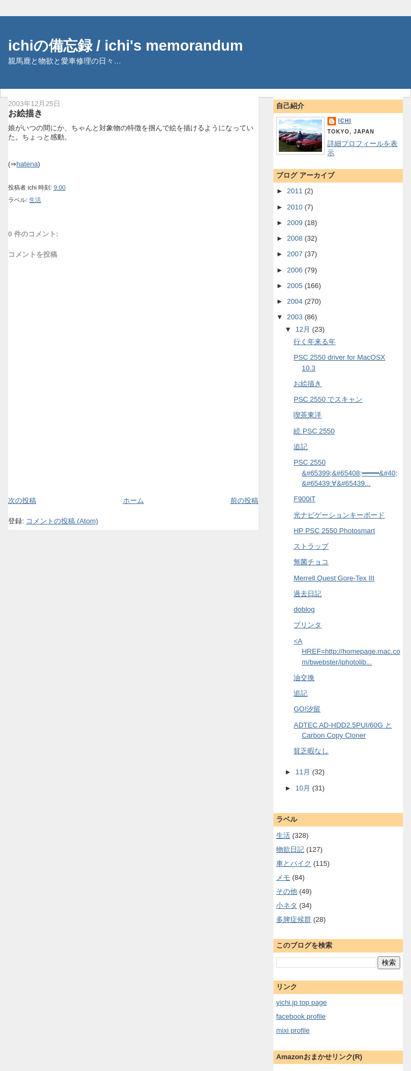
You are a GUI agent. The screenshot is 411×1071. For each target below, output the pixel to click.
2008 (296, 238)
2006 (296, 270)
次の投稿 (22, 500)
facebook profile (301, 1016)
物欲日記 (290, 849)
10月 (304, 788)
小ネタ (286, 905)
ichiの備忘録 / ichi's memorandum (125, 45)
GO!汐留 (306, 709)
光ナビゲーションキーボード (339, 515)
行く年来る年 (314, 342)
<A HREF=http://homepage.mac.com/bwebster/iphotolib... (346, 651)
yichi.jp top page (301, 1002)
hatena (27, 164)
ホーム (133, 500)
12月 (304, 329)
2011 (296, 191)
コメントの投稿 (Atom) (62, 521)
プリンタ (307, 625)
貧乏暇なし (310, 751)
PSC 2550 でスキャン (327, 399)
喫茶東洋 (307, 415)
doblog (303, 609)
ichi (344, 121)
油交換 (303, 678)
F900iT (304, 499)
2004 (296, 301)
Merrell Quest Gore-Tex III (333, 578)
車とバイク (293, 863)
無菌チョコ (310, 562)
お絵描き (25, 113)
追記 (300, 447)
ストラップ (310, 546)
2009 (296, 223)
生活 (35, 200)
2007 (296, 254)
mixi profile (293, 1030)
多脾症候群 (293, 919)
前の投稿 (244, 500)
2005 (296, 286)
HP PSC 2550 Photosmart (334, 531)
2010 (296, 207)
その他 (286, 891)
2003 (296, 317)
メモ (283, 877)
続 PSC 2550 (313, 431)
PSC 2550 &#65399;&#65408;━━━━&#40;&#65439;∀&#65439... (345, 472)
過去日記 (307, 594)
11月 (304, 772)
